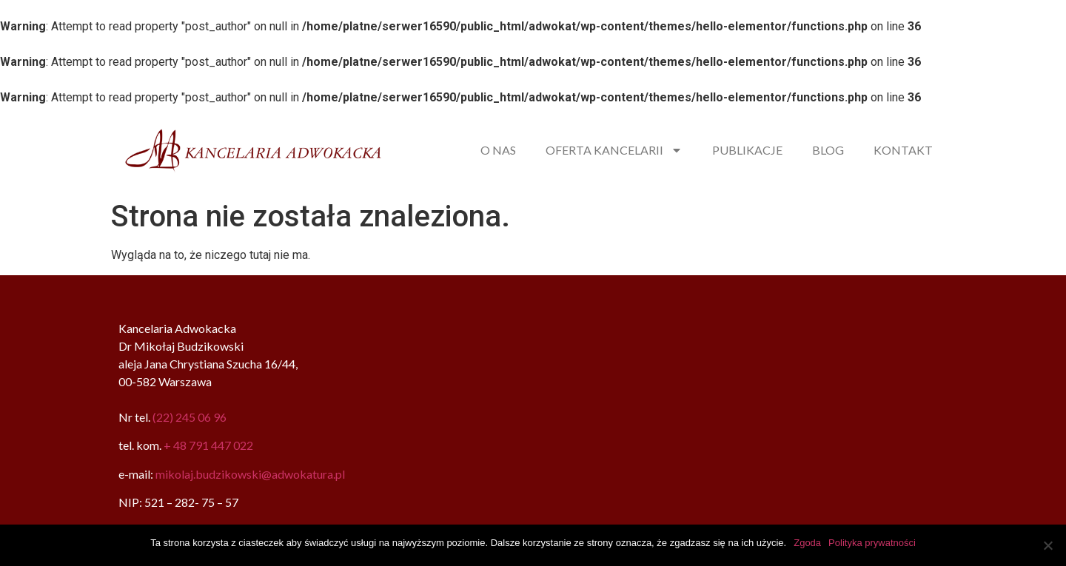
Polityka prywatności (872, 542)
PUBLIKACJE (747, 150)
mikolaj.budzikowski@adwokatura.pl (250, 474)
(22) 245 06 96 (189, 417)
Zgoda (807, 542)
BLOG (828, 150)
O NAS (498, 150)
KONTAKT (903, 150)
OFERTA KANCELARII (614, 150)
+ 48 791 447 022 (208, 445)
